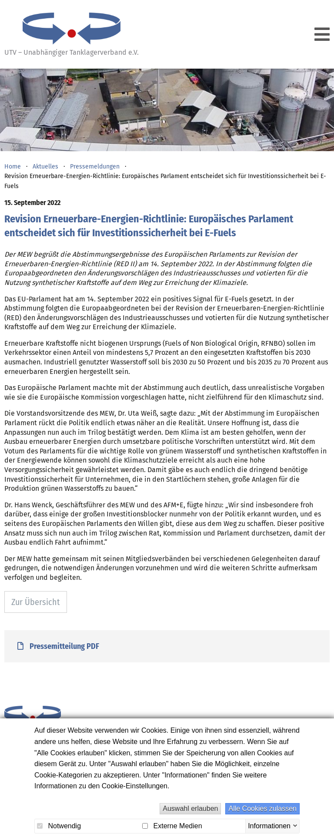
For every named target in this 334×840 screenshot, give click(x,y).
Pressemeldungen (95, 166)
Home (12, 166)
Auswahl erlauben (190, 808)
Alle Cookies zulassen (262, 808)
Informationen (269, 825)
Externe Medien (172, 826)
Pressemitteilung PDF (58, 646)
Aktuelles (45, 166)
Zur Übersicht (35, 602)
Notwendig (59, 826)
